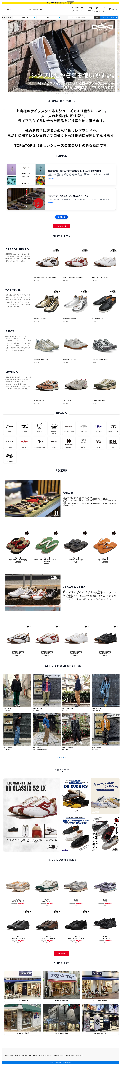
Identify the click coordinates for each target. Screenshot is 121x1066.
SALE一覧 (61, 953)
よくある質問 (70, 1055)
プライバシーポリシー (45, 1055)
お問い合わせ (79, 1055)
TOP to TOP (6, 17)
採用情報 (24, 1055)
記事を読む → (52, 178)
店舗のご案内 (9, 1055)
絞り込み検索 (109, 17)
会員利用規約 (33, 1055)
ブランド (49, 17)
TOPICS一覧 (61, 226)
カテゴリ (25, 17)
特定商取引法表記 (59, 1055)
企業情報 (17, 1055)
